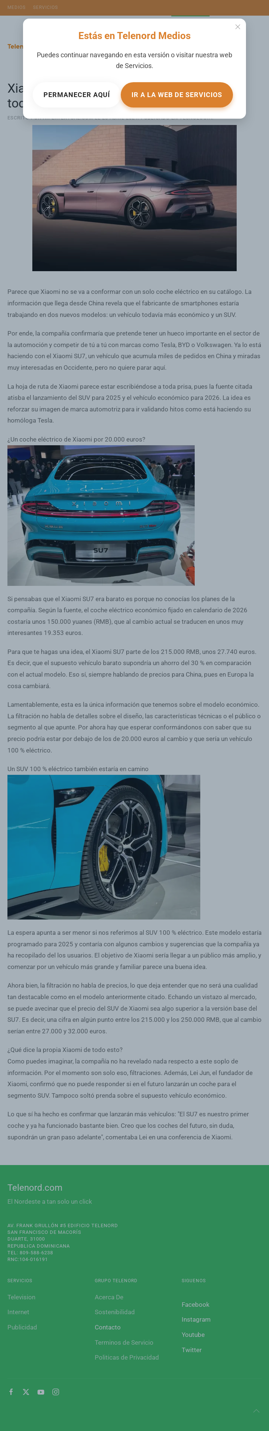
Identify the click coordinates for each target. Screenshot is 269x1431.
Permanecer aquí (76, 95)
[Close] (237, 26)
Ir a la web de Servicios (177, 95)
